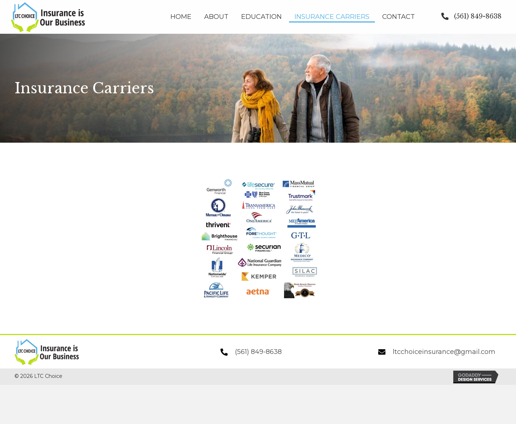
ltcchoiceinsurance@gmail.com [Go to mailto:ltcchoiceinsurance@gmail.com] (444, 352)
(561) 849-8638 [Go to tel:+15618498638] (258, 352)
